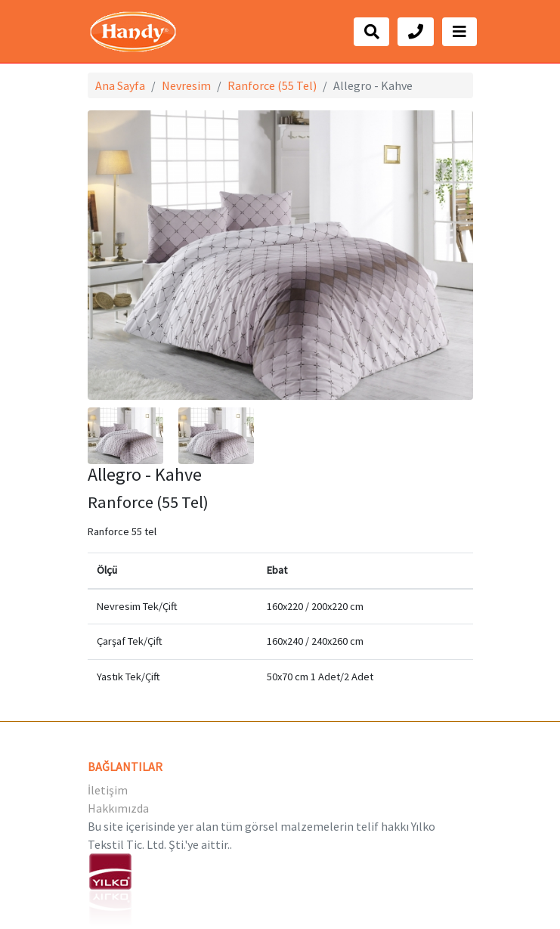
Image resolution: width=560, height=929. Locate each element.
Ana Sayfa (120, 85)
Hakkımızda (118, 808)
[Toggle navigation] (459, 31)
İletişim (108, 789)
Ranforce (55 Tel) (272, 85)
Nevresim (186, 85)
